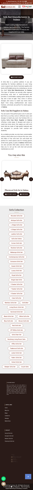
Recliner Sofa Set (16, 248)
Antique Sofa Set (16, 220)
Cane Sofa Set (16, 298)
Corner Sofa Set (16, 243)
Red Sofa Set (16, 325)
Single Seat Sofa (16, 280)
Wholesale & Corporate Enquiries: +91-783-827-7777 (16, 3)
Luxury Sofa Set (16, 270)
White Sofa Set (24, 316)
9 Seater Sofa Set (16, 293)
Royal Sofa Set (16, 275)
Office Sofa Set (16, 344)
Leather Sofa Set (16, 234)
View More (25, 195)
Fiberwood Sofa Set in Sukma (16, 190)
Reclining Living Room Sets (16, 339)
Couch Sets (25, 367)
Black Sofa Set (9, 316)
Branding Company (22, 488)
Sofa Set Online (16, 239)
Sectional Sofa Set (16, 312)
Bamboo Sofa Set (10, 303)
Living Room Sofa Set (16, 307)
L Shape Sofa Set (16, 225)
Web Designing (25, 487)
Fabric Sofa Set (16, 357)
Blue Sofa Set (8, 321)
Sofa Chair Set (16, 334)
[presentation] (2, 179)
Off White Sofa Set (16, 330)
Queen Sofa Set (16, 266)
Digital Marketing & (11, 488)
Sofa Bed (25, 303)
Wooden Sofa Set (16, 216)
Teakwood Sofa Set (16, 348)
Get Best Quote (17, 78)
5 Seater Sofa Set (16, 284)
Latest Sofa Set (16, 353)
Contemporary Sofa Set (16, 257)
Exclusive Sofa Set (16, 261)
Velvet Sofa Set (16, 362)
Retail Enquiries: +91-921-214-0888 (16, 1)
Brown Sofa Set (24, 321)
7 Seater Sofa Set (16, 289)
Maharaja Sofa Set (16, 252)
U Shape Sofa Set (16, 229)
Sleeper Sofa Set (9, 367)
